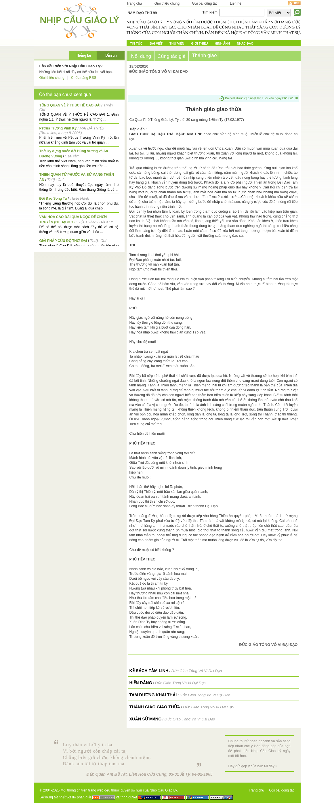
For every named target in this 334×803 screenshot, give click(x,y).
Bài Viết (156, 43)
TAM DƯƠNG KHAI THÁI (153, 695)
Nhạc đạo (245, 43)
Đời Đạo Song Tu (53, 199)
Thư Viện (176, 43)
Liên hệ (235, 3)
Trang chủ (134, 3)
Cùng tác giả (171, 56)
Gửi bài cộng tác (204, 3)
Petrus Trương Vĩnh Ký (58, 128)
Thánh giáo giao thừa (154, 707)
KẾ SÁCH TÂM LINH (149, 670)
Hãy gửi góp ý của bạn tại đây (251, 766)
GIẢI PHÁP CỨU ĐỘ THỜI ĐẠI (63, 241)
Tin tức (136, 43)
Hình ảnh (222, 43)
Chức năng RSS (83, 78)
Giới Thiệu (199, 43)
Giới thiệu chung (167, 3)
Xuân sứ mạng (145, 719)
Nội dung (141, 56)
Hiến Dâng (140, 682)
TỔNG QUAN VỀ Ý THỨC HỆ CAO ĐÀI (70, 105)
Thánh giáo (204, 55)
